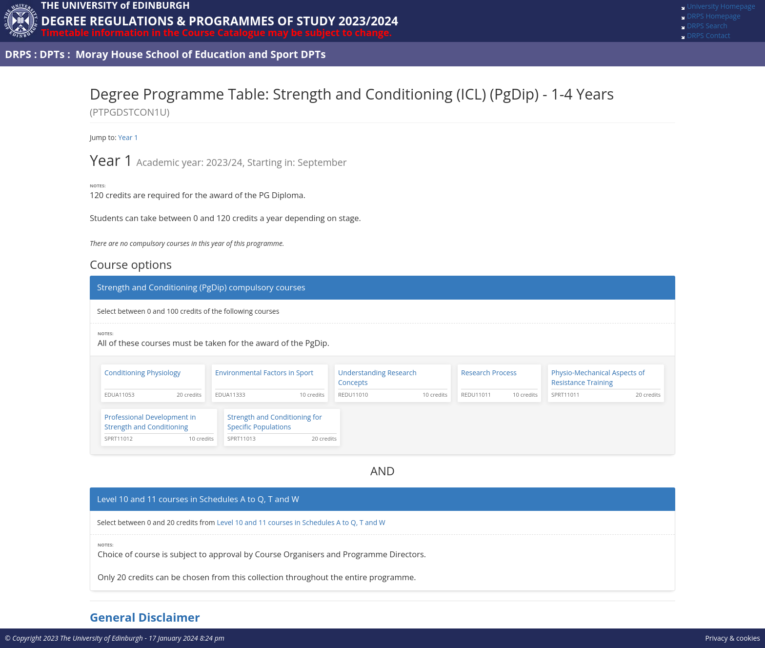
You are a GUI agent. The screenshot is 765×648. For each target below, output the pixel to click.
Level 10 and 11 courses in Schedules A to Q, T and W (301, 522)
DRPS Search (707, 25)
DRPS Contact (708, 35)
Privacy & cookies (732, 638)
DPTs (52, 54)
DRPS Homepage (714, 15)
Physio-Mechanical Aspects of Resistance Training (598, 377)
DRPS (18, 54)
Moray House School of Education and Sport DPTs (201, 54)
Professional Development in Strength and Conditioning (150, 421)
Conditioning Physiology (142, 372)
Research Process (489, 372)
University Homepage (721, 6)
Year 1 (128, 137)
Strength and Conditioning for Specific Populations (274, 421)
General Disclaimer (145, 617)
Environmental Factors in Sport (264, 372)
